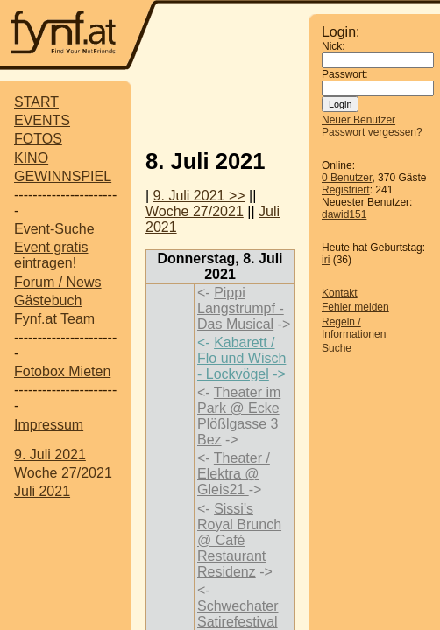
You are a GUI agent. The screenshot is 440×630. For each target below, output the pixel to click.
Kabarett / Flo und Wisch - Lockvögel (241, 358)
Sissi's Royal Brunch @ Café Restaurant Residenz (239, 540)
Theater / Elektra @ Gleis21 (233, 474)
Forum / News (58, 282)
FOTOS (38, 138)
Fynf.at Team (54, 319)
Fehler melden (355, 307)
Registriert (346, 190)
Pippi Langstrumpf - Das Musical (240, 308)
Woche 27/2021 (63, 473)
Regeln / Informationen (354, 328)
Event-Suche (54, 228)
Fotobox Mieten (62, 371)
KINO (31, 157)
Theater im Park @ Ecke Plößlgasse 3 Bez (238, 416)
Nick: (333, 46)
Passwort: (345, 74)
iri (326, 260)
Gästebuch (48, 300)
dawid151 (344, 214)
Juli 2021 (42, 491)
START (36, 101)
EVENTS (42, 120)
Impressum (48, 424)
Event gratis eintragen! (51, 255)
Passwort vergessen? (372, 132)
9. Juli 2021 (50, 454)
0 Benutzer (347, 178)
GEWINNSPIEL (62, 176)
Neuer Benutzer (358, 120)
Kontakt (340, 293)
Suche (336, 348)
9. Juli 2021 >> (199, 195)
